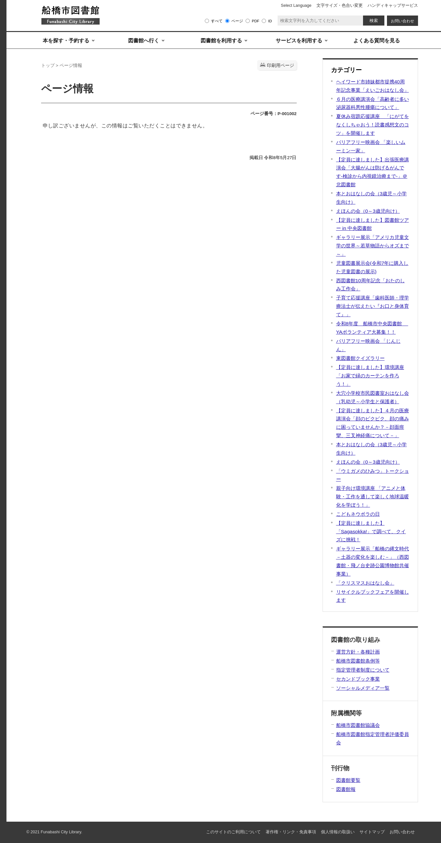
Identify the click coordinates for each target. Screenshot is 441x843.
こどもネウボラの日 (358, 514)
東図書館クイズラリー (360, 358)
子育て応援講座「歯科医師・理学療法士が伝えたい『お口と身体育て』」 (372, 306)
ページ (237, 21)
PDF (255, 21)
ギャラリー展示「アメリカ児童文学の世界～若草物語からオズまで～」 (372, 245)
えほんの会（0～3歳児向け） (368, 211)
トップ (48, 65)
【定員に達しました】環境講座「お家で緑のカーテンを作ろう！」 (370, 375)
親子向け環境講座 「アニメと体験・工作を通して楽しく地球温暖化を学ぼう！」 (372, 496)
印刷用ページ (280, 65)
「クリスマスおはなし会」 (365, 583)
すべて (217, 21)
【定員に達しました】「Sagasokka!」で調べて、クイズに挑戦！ (371, 531)
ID (270, 21)
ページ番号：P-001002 (273, 113)
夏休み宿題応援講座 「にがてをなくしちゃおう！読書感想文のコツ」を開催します (372, 124)
